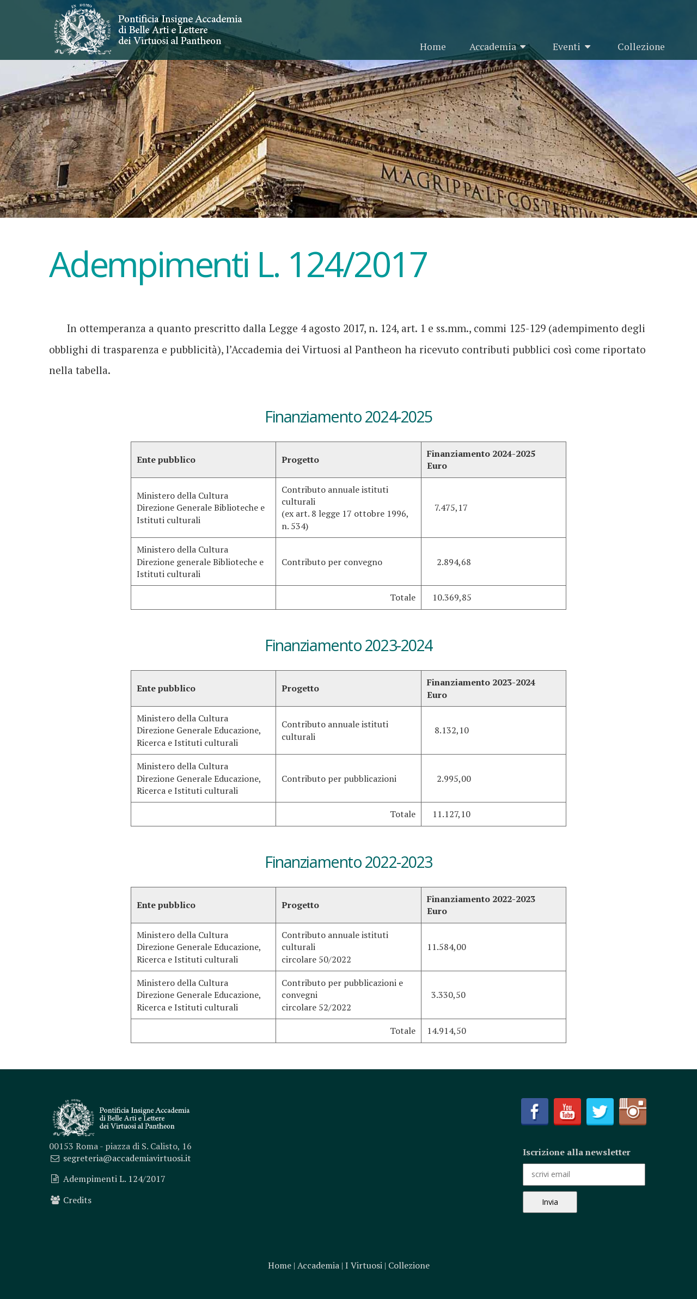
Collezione (641, 46)
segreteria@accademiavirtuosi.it (127, 1158)
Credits (77, 1200)
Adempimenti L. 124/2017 (114, 1179)
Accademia (499, 46)
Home (433, 46)
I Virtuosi (363, 1265)
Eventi (573, 46)
